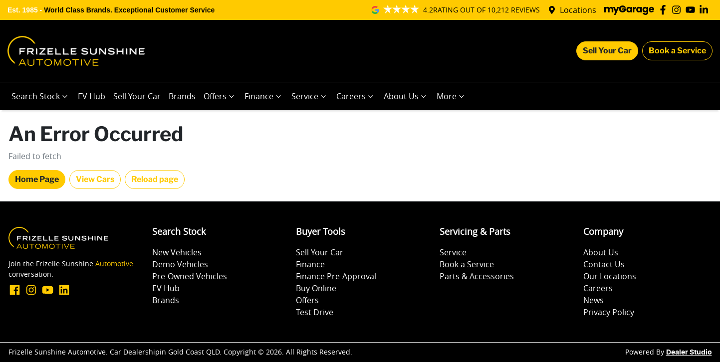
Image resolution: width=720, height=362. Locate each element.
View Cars (95, 179)
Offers (220, 96)
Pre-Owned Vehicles (189, 276)
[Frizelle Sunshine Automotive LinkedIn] (706, 9)
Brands (182, 96)
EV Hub (91, 96)
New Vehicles (177, 252)
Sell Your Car (607, 50)
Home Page (37, 179)
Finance (263, 96)
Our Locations (609, 276)
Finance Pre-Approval (336, 276)
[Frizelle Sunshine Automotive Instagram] (678, 9)
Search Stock (40, 96)
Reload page (154, 179)
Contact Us (604, 264)
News (593, 300)
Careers (356, 96)
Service (309, 96)
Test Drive (314, 312)
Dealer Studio (689, 352)
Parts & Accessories (477, 276)
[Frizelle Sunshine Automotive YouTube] (692, 9)
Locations (578, 9)
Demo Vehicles (180, 264)
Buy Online (316, 288)
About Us (406, 96)
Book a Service (677, 50)
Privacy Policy (608, 312)
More (452, 96)
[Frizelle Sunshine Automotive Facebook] (665, 9)
